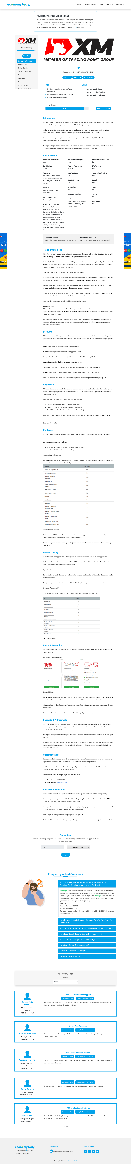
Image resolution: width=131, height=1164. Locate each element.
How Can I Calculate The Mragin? (73, 951)
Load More (65, 1127)
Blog (101, 4)
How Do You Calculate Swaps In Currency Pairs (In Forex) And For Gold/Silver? (86, 921)
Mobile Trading (23, 85)
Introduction (22, 64)
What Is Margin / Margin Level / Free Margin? (78, 939)
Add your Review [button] (103, 108)
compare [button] (65, 855)
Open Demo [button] (88, 77)
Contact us (120, 4)
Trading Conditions (24, 71)
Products (21, 75)
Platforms (21, 82)
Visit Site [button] (26, 56)
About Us (109, 4)
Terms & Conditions (22, 1154)
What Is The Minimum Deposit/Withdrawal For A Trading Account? (86, 928)
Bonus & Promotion (24, 89)
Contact (30, 1150)
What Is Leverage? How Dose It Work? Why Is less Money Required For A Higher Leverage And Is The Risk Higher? (83, 883)
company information (25, 61)
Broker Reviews (90, 4)
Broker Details (23, 68)
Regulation (21, 78)
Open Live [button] (77, 77)
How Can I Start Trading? (70, 956)
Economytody (72, 1161)
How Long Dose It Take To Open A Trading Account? (81, 934)
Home (79, 4)
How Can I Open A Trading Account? (74, 945)
